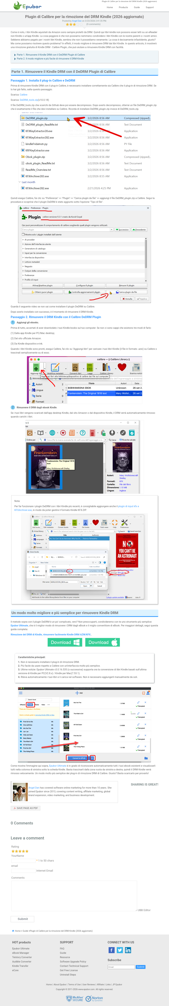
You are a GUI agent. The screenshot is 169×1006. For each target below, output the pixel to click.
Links (108, 984)
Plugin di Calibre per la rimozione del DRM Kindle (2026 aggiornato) (61, 931)
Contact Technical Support (74, 966)
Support (150, 7)
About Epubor (60, 984)
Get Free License (69, 970)
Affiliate (100, 984)
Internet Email (44, 870)
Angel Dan (77, 21)
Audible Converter (21, 961)
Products (123, 7)
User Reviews (88, 984)
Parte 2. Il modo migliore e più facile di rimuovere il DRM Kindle (50, 58)
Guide (137, 7)
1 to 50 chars (46, 860)
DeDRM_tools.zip (29, 100)
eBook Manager (20, 952)
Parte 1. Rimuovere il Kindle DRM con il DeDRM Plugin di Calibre (51, 54)
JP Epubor (117, 984)
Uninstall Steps (68, 974)
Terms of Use (74, 984)
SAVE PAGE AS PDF (27, 808)
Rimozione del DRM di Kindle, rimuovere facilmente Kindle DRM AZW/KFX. (51, 634)
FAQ (62, 948)
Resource (65, 957)
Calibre (23, 94)
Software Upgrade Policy (73, 961)
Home (110, 7)
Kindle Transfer (20, 966)
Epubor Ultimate (57, 765)
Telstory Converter (22, 957)
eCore (15, 970)
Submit (140, 967)
